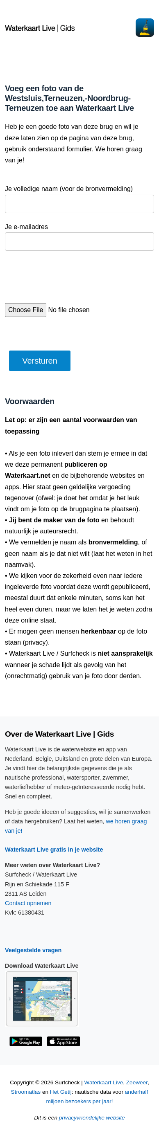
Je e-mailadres (26, 226)
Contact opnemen (28, 903)
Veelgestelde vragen (33, 950)
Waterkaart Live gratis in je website (54, 849)
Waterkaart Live (103, 1082)
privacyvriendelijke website (92, 1118)
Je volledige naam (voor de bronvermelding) (69, 188)
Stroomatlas (26, 1092)
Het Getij (61, 1092)
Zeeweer (137, 1082)
